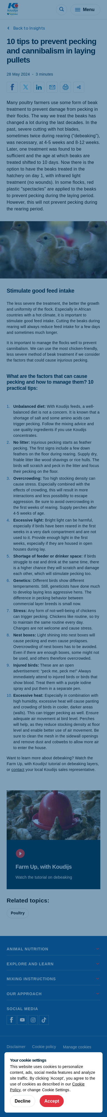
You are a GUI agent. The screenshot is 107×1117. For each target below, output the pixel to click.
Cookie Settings (55, 1090)
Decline (22, 1101)
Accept (51, 1101)
